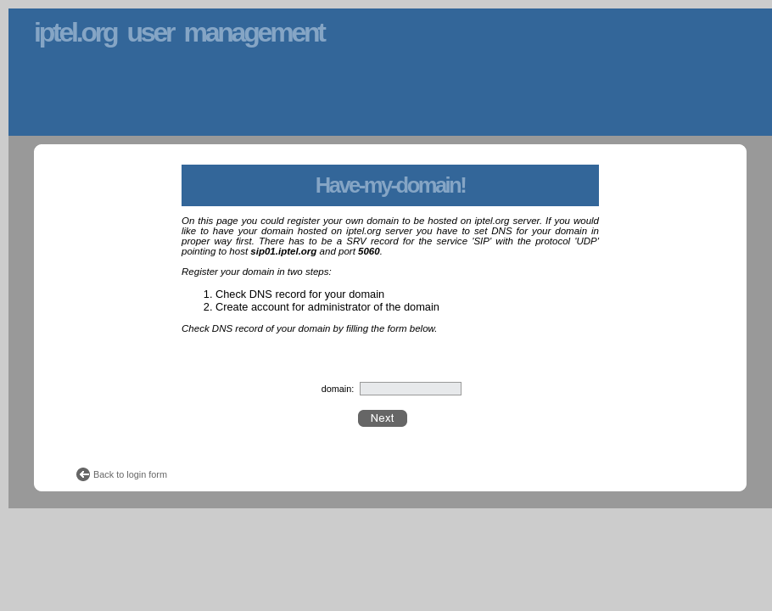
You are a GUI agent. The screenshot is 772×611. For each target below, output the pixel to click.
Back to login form (130, 474)
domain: (338, 389)
